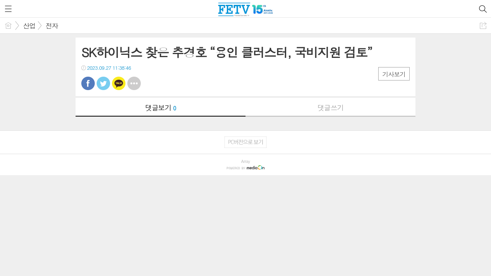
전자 (52, 25)
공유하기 (483, 25)
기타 (134, 83)
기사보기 (393, 74)
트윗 (103, 83)
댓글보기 (160, 107)
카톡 (118, 83)
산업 (29, 25)
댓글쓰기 (331, 107)
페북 (88, 83)
